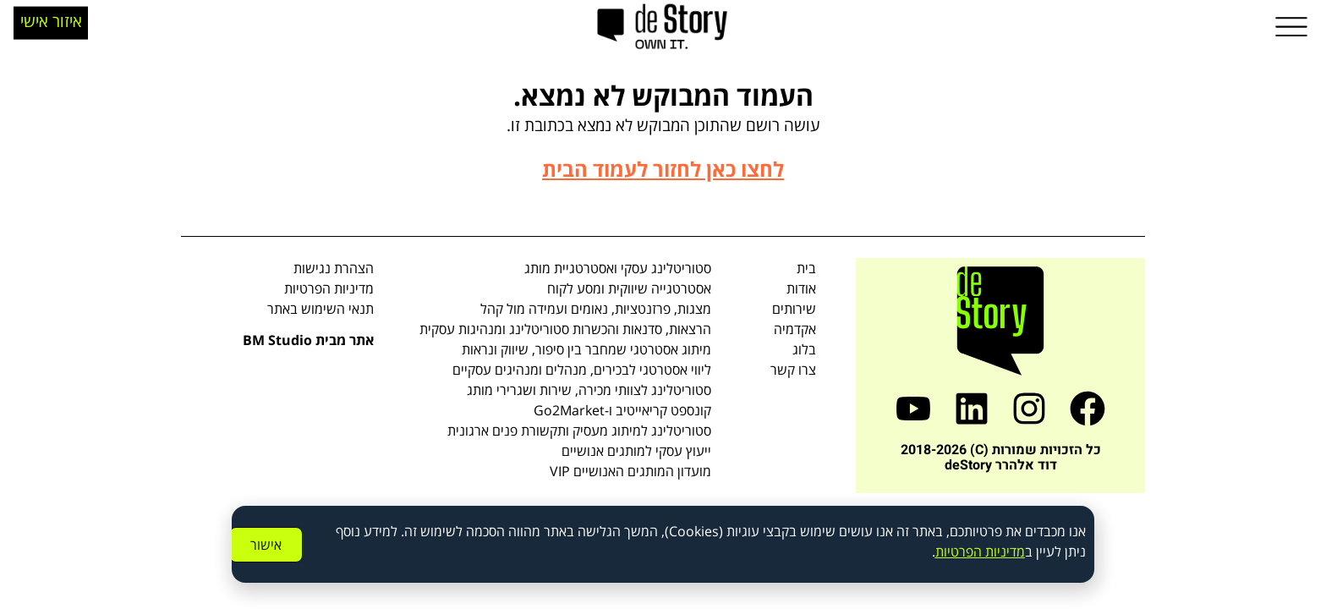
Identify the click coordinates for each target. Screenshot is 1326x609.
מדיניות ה (999, 551)
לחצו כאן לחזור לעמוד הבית (663, 169)
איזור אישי (51, 14)
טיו (951, 551)
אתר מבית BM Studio (308, 340)
